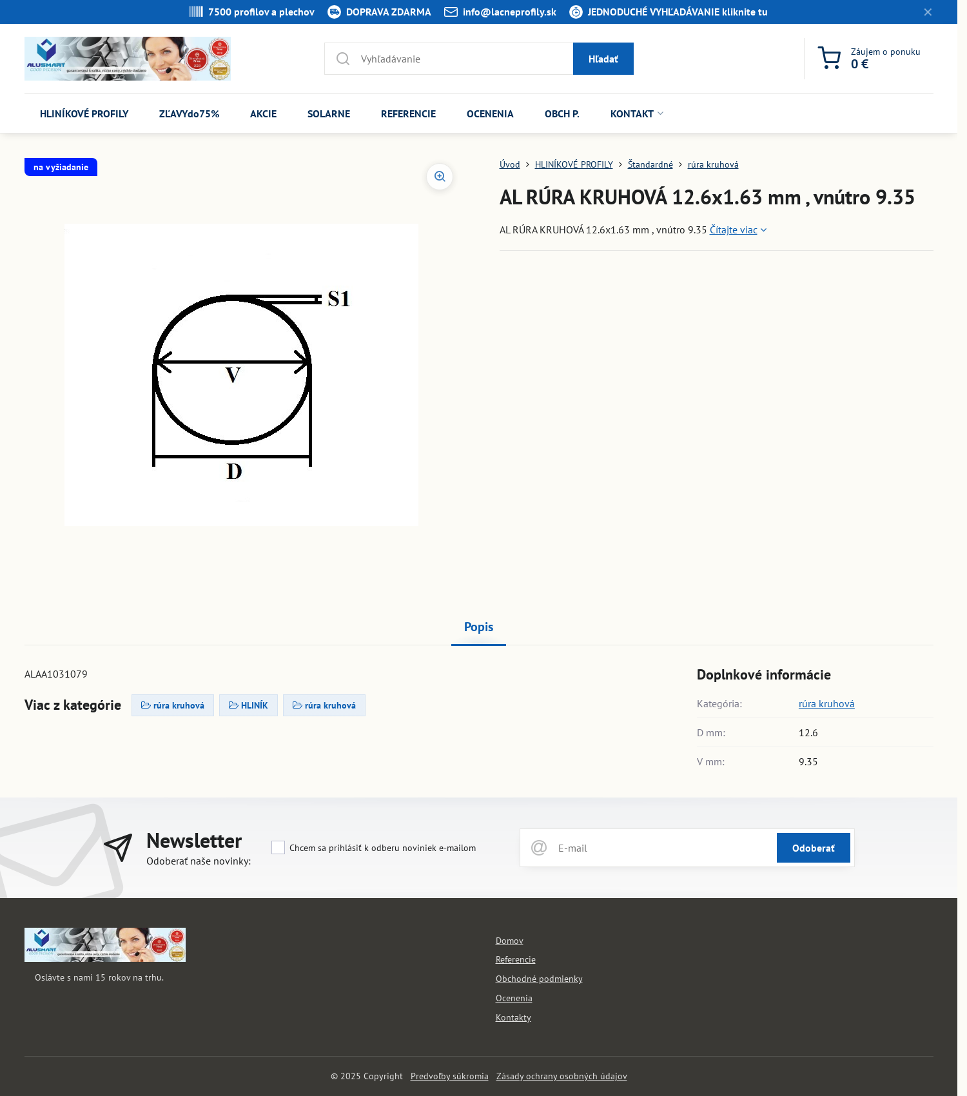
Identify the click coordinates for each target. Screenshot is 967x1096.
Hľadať (603, 58)
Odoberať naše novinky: (198, 860)
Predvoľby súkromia (450, 1076)
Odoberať (813, 847)
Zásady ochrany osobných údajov (561, 1076)
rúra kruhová (827, 703)
